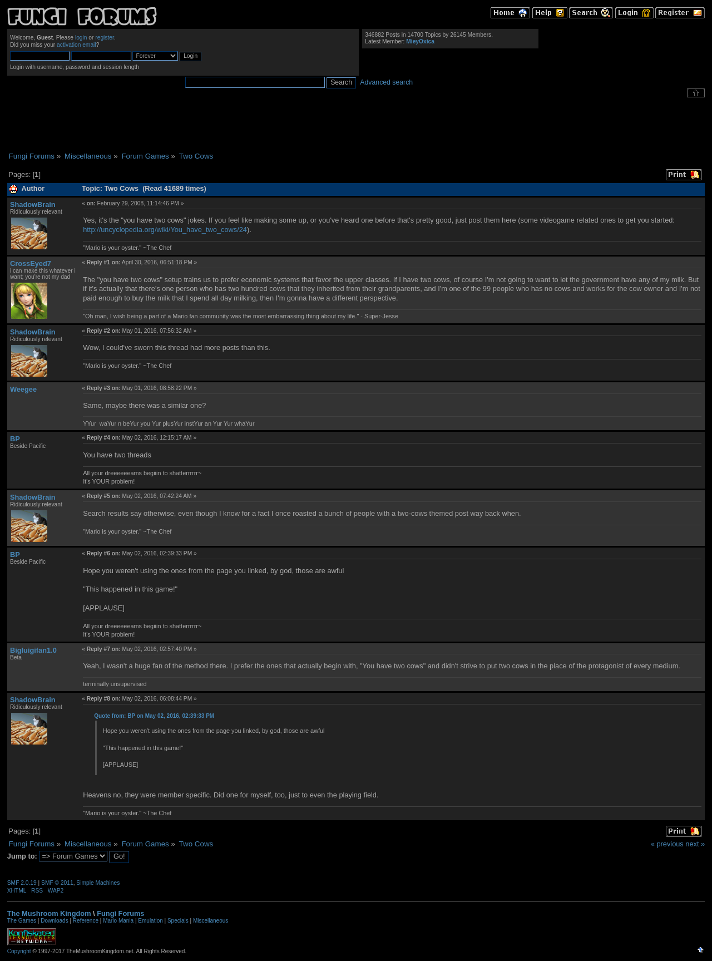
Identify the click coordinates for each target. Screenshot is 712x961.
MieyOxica (420, 41)
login (81, 38)
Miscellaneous (210, 921)
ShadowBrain (33, 204)
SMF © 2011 (57, 883)
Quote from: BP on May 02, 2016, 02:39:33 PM (154, 716)
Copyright (19, 951)
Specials (178, 921)
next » (695, 844)
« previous (667, 844)
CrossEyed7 (30, 263)
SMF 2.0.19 (22, 883)
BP (15, 439)
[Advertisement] (356, 125)
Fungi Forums (120, 913)
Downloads (54, 921)
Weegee (23, 389)
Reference (85, 921)
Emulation (150, 921)
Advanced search (386, 82)
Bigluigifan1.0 (33, 650)
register (104, 38)
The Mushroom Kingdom (49, 913)
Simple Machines (98, 883)
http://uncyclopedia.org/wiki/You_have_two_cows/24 (165, 229)
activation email (76, 45)
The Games (21, 921)
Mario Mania (118, 921)
